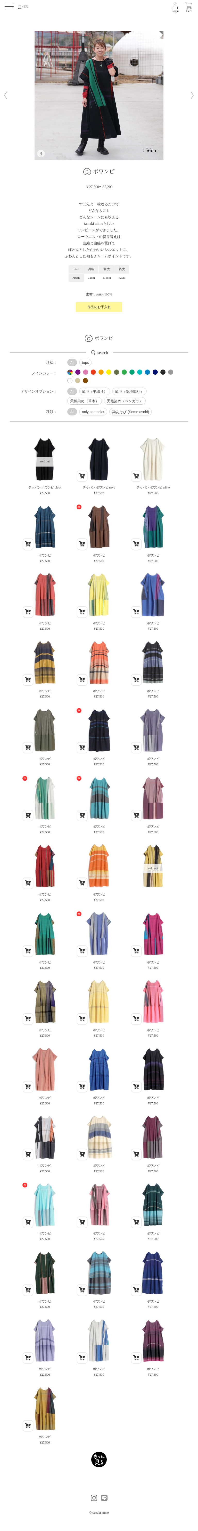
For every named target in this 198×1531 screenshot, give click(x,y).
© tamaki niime (99, 1512)
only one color (93, 412)
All (72, 362)
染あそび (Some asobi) (130, 412)
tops (85, 362)
